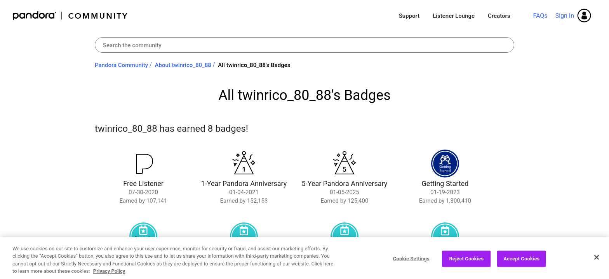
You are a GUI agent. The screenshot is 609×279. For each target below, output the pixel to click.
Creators (499, 15)
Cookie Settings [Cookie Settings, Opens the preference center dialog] (411, 260)
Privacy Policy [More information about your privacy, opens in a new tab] (109, 272)
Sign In (564, 15)
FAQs (540, 15)
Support (409, 15)
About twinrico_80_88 (183, 65)
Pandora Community (70, 16)
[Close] (596, 258)
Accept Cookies (521, 260)
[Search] (304, 45)
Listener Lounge (454, 15)
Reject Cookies (466, 260)
